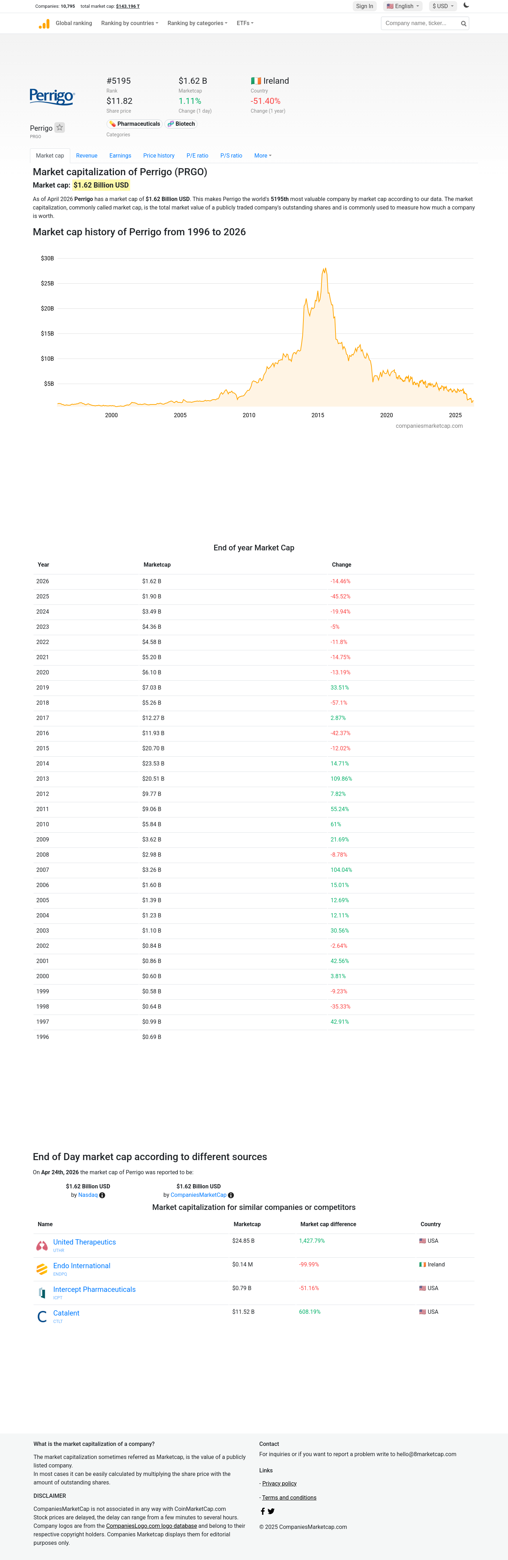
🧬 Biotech (181, 123)
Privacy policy (279, 1483)
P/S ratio (231, 155)
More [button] (260, 155)
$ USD (441, 6)
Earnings (120, 155)
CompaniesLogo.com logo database (151, 1526)
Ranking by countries (127, 23)
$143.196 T (128, 6)
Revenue (87, 155)
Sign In (364, 6)
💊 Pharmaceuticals (134, 123)
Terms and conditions (289, 1497)
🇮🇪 (270, 81)
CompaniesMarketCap (199, 1195)
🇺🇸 (401, 6)
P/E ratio (197, 155)
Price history (159, 155)
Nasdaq (88, 1195)
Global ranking (74, 23)
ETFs (243, 23)
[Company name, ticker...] (425, 23)
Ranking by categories (195, 23)
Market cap (50, 155)
